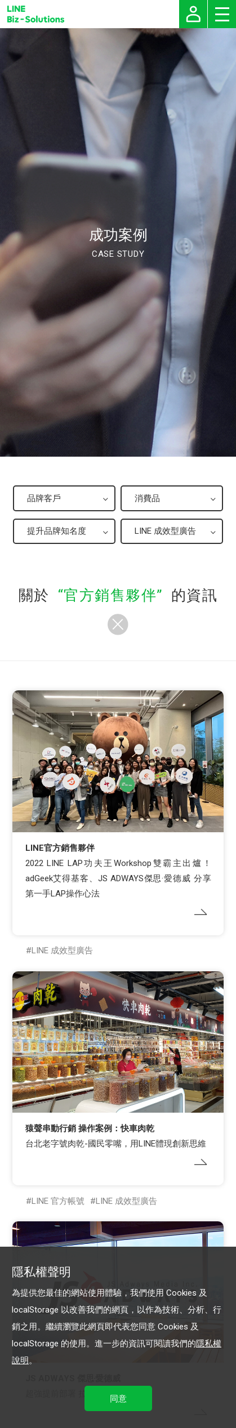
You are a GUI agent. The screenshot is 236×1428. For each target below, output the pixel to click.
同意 (118, 1399)
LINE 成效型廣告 (62, 950)
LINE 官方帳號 (58, 1201)
